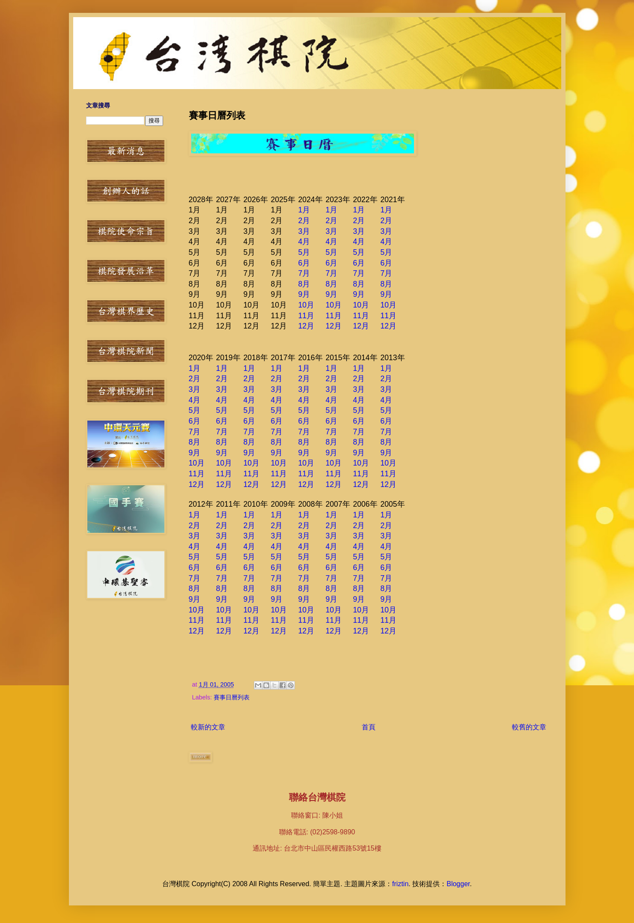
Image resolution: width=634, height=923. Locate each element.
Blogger (458, 883)
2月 (304, 220)
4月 (304, 241)
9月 (304, 294)
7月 (304, 273)
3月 (304, 231)
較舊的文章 (529, 727)
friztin (400, 883)
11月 (306, 315)
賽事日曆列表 (232, 697)
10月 (306, 305)
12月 (306, 326)
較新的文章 (208, 727)
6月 (304, 263)
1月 (304, 210)
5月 (304, 252)
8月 (304, 284)
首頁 (368, 727)
